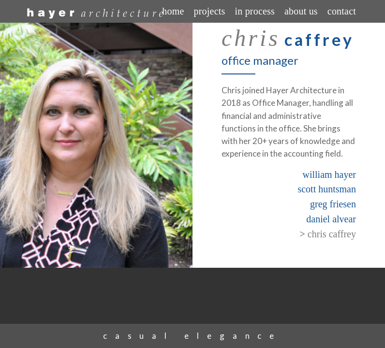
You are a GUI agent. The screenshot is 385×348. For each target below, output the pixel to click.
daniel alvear (331, 219)
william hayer (329, 174)
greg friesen (333, 204)
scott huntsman (326, 189)
